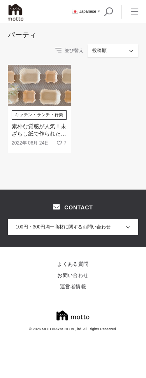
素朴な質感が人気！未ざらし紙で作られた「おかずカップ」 (39, 134)
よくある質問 (72, 264)
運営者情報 (73, 286)
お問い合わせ (72, 275)
